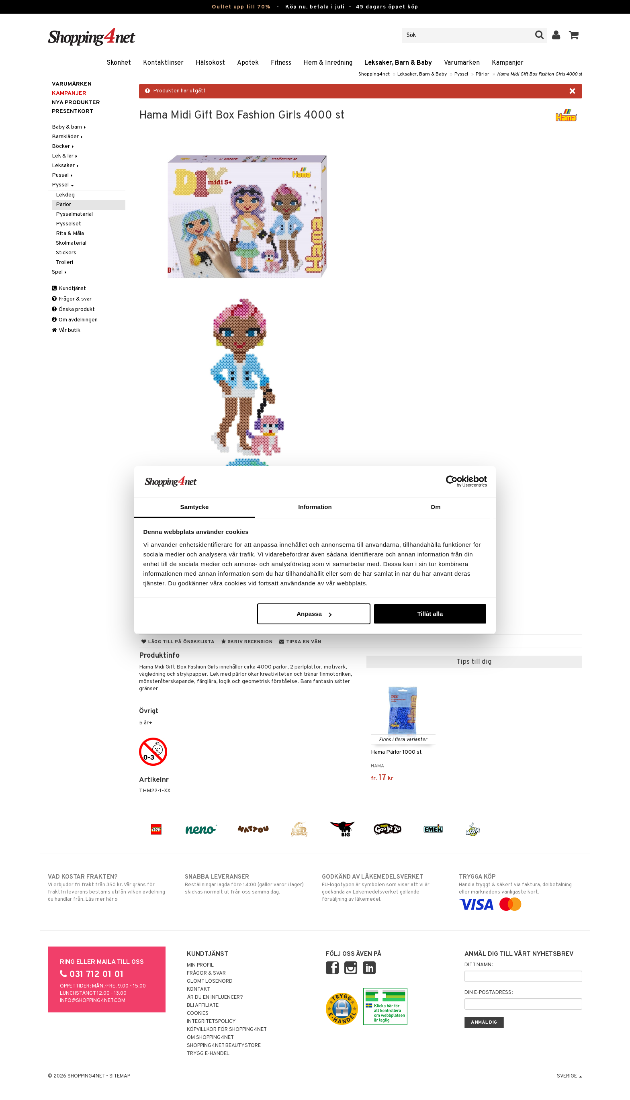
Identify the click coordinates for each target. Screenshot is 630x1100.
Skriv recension (246, 642)
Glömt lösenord (210, 981)
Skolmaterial (71, 243)
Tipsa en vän (300, 642)
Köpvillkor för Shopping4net (227, 1029)
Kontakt (198, 989)
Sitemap (119, 1076)
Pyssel (461, 74)
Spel (60, 272)
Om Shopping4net (210, 1038)
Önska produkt (73, 309)
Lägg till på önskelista (178, 642)
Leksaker (66, 165)
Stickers (66, 252)
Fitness (281, 63)
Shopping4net (374, 74)
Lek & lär (65, 156)
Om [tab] (435, 506)
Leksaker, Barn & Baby (398, 63)
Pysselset (68, 224)
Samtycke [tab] (194, 506)
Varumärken (462, 63)
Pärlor (482, 74)
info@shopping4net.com (92, 1001)
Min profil (200, 965)
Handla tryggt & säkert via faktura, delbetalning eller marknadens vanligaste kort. (520, 890)
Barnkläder (68, 136)
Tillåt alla (430, 613)
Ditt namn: (478, 965)
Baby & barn (69, 127)
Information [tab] (315, 506)
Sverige (569, 1076)
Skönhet (118, 63)
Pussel (63, 175)
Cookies (198, 1013)
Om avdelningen (75, 320)
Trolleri (64, 262)
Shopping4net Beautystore (224, 1046)
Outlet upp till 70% (241, 7)
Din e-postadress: (488, 993)
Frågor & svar (72, 299)
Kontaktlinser (163, 63)
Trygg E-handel (208, 1054)
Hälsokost (210, 63)
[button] (574, 35)
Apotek (248, 63)
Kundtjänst (69, 288)
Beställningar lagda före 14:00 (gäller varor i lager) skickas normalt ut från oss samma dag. (246, 884)
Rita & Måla (70, 233)
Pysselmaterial (74, 214)
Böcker (63, 146)
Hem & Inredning (327, 63)
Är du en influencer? (215, 997)
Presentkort (72, 111)
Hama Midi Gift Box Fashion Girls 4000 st (539, 74)
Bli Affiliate (203, 1005)
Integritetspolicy (211, 1021)
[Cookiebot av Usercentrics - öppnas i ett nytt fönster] (452, 481)
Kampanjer (508, 63)
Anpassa (314, 613)
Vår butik (66, 330)
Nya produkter (76, 102)
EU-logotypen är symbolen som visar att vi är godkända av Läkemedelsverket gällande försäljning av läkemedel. (383, 888)
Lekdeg (65, 195)
